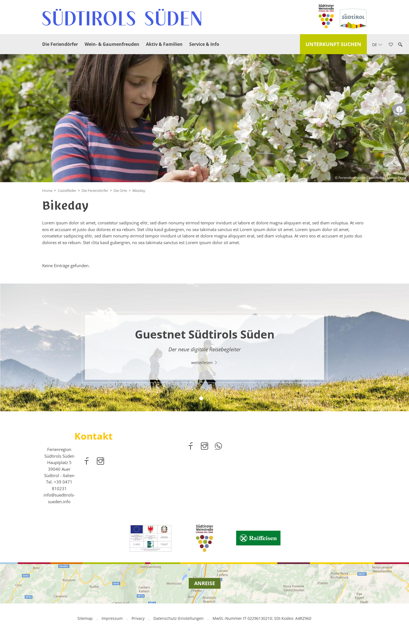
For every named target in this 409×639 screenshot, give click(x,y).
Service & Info (204, 44)
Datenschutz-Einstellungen (179, 618)
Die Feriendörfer (60, 44)
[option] (204, 348)
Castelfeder (67, 190)
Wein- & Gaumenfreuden (112, 44)
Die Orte (120, 190)
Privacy (138, 618)
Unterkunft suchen (333, 44)
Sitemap (85, 618)
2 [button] (208, 398)
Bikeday (138, 190)
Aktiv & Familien (164, 44)
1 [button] (201, 398)
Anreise (204, 583)
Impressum (112, 618)
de (377, 44)
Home (47, 190)
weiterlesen (204, 362)
